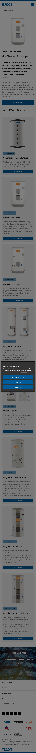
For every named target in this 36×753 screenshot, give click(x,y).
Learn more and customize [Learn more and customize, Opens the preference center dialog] (18, 377)
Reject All (18, 387)
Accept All (18, 382)
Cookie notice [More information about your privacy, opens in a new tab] (24, 372)
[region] (18, 376)
